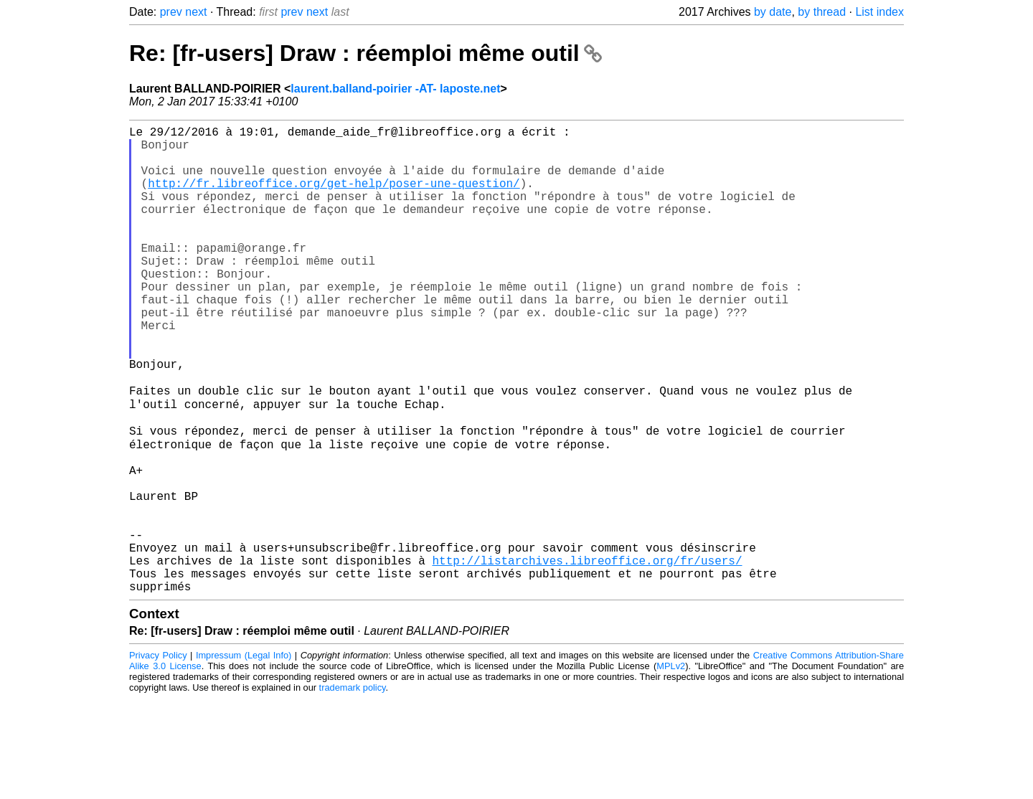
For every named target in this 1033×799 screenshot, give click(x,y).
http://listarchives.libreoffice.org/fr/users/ (587, 655)
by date (772, 12)
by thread (822, 12)
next (196, 12)
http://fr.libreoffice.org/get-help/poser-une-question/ (333, 197)
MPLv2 (670, 766)
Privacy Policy (158, 755)
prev (171, 12)
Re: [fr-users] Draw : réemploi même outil (365, 53)
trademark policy (352, 788)
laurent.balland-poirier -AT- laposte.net (395, 88)
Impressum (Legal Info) (243, 755)
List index (879, 12)
